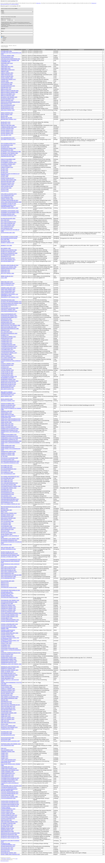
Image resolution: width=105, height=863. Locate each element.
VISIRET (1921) (4, 753)
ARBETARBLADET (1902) (7, 66)
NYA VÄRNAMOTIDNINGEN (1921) (9, 483)
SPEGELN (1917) (5, 582)
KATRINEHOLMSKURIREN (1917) (9, 317)
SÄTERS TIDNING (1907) (7, 656)
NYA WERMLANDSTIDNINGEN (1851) (10, 476)
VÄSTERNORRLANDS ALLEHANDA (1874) (11, 785)
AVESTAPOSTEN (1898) (6, 84)
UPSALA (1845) (4, 724)
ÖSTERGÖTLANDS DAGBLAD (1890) (10, 836)
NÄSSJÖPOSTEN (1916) (6, 491)
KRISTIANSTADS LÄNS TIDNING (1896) (10, 325)
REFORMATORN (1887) (6, 510)
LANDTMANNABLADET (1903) (8, 348)
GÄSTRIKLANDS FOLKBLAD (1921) (9, 200)
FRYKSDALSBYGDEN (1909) (8, 181)
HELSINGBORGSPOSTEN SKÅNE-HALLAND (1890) (9, 239)
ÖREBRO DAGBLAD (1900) (7, 828)
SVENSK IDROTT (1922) (6, 618)
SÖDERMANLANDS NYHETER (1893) (10, 666)
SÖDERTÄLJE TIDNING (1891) (8, 668)
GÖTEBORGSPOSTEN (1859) (8, 214)
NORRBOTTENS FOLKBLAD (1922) (9, 430)
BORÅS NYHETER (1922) (7, 112)
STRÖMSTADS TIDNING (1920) (8, 606)
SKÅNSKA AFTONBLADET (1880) (9, 556)
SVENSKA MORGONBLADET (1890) (9, 633)
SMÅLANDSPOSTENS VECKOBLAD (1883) (11, 575)
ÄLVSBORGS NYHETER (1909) (8, 823)
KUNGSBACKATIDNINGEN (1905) (9, 333)
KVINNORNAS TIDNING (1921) (8, 336)
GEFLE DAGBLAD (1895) (7, 186)
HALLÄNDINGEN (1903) (7, 228)
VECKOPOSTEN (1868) (6, 733)
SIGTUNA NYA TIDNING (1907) (8, 532)
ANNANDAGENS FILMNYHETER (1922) (10, 58)
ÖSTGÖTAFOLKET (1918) (7, 849)
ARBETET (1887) (5, 71)
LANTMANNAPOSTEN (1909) (8, 351)
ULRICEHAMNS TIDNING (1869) (9, 712)
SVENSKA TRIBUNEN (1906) (8, 636)
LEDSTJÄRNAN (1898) (6, 354)
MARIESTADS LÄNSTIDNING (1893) (9, 381)
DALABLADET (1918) (6, 135)
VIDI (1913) (3, 748)
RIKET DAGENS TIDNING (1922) (9, 513)
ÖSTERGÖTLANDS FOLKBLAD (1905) (10, 837)
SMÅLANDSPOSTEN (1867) (7, 573)
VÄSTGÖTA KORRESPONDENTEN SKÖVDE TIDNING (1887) (9, 789)
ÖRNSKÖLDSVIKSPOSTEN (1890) (9, 834)
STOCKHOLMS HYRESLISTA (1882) (9, 597)
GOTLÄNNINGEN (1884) (7, 197)
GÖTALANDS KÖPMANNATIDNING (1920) (11, 202)
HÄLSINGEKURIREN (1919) (7, 261)
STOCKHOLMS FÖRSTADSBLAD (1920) (10, 590)
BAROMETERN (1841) (6, 87)
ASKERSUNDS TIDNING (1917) (8, 79)
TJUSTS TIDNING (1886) (6, 687)
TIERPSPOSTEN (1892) (6, 685)
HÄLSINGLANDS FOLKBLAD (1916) (9, 265)
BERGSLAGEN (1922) (6, 89)
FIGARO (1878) (4, 168)
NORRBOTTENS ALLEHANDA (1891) (10, 428)
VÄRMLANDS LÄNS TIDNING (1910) (10, 770)
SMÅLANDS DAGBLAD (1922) (8, 568)
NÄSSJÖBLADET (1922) (6, 489)
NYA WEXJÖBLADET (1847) (7, 478)
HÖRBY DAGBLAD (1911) (7, 276)
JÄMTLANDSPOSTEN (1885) (7, 292)
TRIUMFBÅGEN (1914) (6, 701)
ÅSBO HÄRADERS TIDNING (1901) (9, 821)
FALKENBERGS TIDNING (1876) (8, 162)
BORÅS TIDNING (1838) (6, 114)
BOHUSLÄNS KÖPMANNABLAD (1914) (10, 102)
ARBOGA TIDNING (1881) (7, 73)
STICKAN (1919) (5, 585)
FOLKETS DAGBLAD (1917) (7, 178)
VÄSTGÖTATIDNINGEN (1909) (8, 798)
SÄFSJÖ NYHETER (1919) (7, 654)
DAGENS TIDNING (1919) (7, 130)
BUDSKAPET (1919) (5, 122)
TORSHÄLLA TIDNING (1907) (8, 690)
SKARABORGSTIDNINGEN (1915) (9, 540)
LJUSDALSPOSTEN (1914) (7, 365)
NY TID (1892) (4, 456)
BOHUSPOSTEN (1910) (6, 103)
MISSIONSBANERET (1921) (7, 394)
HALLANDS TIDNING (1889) (8, 225)
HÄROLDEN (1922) (5, 270)
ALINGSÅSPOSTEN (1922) (7, 57)
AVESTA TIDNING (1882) (7, 82)
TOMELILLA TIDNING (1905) (8, 688)
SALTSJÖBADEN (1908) (6, 526)
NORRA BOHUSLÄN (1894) (7, 414)
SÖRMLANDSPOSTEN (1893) (8, 676)
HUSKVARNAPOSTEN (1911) (8, 258)
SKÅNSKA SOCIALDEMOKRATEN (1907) (11, 559)
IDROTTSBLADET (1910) (7, 281)
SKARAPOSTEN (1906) (6, 544)
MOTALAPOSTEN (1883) (7, 399)
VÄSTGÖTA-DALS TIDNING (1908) (9, 796)
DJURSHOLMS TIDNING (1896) (8, 148)
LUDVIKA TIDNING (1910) (7, 370)
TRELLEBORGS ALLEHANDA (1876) (9, 696)
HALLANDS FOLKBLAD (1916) (8, 221)
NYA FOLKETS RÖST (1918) (7, 459)
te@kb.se (16, 858)
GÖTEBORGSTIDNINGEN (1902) (8, 215)
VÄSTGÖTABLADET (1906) (7, 795)
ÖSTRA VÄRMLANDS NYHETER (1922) (10, 854)
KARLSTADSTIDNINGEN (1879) (8, 314)
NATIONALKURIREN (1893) (7, 403)
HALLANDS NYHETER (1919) (8, 223)
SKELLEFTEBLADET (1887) (7, 547)
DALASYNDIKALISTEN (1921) (8, 143)
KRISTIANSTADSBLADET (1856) (9, 327)
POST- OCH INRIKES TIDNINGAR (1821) (10, 504)
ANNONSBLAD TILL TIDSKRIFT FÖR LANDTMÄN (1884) (10, 61)
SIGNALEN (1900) (5, 531)
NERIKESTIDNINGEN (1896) (7, 406)
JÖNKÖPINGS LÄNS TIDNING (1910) (9, 297)
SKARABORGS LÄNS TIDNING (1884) (10, 538)
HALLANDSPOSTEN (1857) (7, 226)
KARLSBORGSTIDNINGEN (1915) (9, 304)
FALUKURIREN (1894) (6, 165)
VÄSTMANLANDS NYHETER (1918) (9, 806)
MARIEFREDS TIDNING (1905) (8, 379)
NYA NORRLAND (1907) (6, 465)
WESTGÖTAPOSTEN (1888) (7, 737)
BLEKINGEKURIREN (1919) (7, 98)
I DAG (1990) (4, 277)
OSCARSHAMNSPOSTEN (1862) (8, 497)
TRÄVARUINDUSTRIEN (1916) (8, 709)
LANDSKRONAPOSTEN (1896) (8, 344)
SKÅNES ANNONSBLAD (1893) (8, 549)
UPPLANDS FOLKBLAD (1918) (8, 722)
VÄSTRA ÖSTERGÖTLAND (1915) (9, 815)
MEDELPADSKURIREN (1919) (8, 385)
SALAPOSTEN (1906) (6, 522)
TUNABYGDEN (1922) (6, 711)
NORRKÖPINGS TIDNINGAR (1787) (9, 439)
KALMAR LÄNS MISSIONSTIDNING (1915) (11, 301)
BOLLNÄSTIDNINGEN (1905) (8, 105)
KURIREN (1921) (5, 335)
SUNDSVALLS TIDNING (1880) (8, 610)
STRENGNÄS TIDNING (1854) (8, 605)
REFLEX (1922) (4, 508)
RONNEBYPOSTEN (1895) (7, 516)
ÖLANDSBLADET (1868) (7, 826)
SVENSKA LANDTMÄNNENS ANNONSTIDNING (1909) (8, 631)
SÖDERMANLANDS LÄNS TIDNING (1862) (11, 664)
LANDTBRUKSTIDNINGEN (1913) (9, 346)
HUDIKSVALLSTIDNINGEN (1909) (9, 253)
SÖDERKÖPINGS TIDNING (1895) (9, 660)
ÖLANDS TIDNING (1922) (7, 825)
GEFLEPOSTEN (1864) (6, 187)
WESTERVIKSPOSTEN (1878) (8, 735)
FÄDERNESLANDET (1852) (7, 184)
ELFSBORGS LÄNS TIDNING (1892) (9, 153)
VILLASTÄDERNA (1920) (7, 750)
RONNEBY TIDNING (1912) (7, 514)
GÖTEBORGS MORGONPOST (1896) (9, 208)
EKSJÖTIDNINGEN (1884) (7, 150)
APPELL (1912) (4, 64)
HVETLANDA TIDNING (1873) (8, 259)
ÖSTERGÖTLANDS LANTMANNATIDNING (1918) (8, 844)
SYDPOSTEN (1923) (5, 646)
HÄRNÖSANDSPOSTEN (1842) (8, 268)
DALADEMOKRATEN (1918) (7, 137)
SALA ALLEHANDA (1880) (7, 521)
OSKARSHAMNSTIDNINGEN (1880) (9, 500)
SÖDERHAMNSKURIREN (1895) (8, 659)
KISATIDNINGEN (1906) (6, 320)
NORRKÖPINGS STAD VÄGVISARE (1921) (11, 437)
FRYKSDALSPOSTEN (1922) (7, 183)
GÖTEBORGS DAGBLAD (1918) (8, 203)
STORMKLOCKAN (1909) (7, 603)
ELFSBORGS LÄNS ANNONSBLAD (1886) (11, 151)
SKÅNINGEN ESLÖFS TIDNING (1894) (10, 555)
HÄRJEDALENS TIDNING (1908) (8, 266)
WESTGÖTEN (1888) (6, 739)
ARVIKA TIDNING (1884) (7, 77)
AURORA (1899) (5, 81)
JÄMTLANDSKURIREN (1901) (8, 291)
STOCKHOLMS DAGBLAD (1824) (9, 587)
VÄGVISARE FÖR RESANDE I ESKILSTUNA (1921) (8, 762)
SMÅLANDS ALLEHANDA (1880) (9, 566)
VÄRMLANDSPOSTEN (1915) (8, 773)
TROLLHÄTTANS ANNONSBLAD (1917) (10, 704)
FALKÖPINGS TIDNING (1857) (8, 164)
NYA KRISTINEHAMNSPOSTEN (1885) (10, 461)
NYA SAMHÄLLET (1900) (7, 472)
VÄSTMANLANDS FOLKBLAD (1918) (10, 804)
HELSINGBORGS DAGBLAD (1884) (9, 236)
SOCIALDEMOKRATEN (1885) (8, 578)
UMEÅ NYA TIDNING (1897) (7, 717)
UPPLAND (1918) (5, 720)
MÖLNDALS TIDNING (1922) (8, 400)
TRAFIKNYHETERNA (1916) (7, 691)
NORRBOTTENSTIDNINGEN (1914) (9, 436)
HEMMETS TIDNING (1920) (7, 242)
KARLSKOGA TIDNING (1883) (8, 309)
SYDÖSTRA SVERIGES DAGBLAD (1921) (11, 652)
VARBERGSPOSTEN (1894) (7, 729)
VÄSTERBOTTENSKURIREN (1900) (9, 779)
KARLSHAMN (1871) (6, 306)
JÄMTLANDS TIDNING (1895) (8, 289)
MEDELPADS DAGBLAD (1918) (8, 382)
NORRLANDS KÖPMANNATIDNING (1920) (11, 441)
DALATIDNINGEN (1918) (7, 145)
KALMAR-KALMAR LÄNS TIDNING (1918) (11, 303)
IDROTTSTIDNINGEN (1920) (7, 283)
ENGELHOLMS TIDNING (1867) (8, 154)
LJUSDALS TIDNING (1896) (7, 363)
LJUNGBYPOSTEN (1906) (7, 359)
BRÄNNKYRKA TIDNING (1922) (8, 119)
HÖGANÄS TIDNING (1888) (7, 273)
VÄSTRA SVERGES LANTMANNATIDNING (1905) (8, 808)
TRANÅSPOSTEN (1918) (6, 695)
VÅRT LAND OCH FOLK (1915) (8, 759)
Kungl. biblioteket (4, 858)
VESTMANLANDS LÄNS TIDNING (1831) (11, 743)
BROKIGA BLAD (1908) (6, 117)
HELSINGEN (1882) (5, 241)
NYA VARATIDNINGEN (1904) (8, 473)
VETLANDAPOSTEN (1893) (7, 745)
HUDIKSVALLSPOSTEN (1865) (8, 251)
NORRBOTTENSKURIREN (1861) (9, 434)
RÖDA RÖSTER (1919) (6, 519)
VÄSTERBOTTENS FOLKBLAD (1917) (10, 778)
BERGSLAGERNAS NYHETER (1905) (9, 90)
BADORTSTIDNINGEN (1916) (8, 85)
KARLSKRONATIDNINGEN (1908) (9, 311)
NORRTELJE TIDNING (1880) (8, 453)
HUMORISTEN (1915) (6, 256)
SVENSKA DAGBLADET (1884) (8, 625)
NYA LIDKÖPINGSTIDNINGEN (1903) (10, 462)
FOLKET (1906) (4, 176)
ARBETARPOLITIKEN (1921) (8, 69)
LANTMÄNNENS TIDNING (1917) (9, 352)
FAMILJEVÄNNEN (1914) (7, 167)
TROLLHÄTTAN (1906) (6, 703)
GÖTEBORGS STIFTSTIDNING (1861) (10, 210)
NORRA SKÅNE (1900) (6, 422)
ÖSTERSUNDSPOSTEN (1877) (8, 846)
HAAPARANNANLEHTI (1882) (8, 218)
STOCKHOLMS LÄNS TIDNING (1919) (10, 600)
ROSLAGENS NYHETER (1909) (8, 518)
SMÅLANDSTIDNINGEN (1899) (8, 576)
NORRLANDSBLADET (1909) (8, 445)
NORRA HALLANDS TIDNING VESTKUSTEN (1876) (8, 417)
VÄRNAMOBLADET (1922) (7, 775)
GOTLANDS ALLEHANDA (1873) (9, 193)
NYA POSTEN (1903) (6, 470)
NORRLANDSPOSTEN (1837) (8, 447)
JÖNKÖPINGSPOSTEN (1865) (8, 300)
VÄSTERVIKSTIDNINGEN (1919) (9, 787)
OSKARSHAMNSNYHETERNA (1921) (10, 499)
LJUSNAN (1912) (5, 366)
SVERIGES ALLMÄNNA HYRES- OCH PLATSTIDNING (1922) (10, 638)
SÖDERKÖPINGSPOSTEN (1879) (8, 662)
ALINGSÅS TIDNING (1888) (7, 55)
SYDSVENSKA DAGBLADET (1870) (9, 648)
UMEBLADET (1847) (6, 714)
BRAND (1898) (4, 116)
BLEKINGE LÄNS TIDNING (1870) (9, 97)
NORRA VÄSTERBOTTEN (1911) (8, 427)
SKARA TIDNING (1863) (6, 534)
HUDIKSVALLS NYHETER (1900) (9, 250)
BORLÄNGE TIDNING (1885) (8, 110)
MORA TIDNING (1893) (6, 396)
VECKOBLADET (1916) (6, 731)
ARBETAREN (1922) (5, 68)
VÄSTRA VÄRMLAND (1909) (8, 813)
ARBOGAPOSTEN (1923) (7, 74)
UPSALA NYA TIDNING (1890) (8, 725)
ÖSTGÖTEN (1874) (5, 851)
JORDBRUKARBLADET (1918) (8, 287)
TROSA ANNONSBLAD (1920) (8, 708)
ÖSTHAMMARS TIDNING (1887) (8, 852)
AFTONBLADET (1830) (6, 51)
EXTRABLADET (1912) (6, 160)
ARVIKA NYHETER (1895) (7, 76)
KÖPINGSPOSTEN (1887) (7, 338)
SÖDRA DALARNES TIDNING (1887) (9, 670)
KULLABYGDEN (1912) (6, 331)
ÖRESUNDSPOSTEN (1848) (7, 831)
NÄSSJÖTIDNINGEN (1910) (7, 492)
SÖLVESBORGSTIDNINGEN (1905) (9, 675)
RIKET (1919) (4, 511)
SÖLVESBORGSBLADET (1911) (8, 673)
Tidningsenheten (8, 858)
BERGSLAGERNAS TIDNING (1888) (9, 92)
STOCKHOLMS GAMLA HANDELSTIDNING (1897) (7, 592)
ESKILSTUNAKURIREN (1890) (8, 159)
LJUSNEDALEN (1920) (6, 368)
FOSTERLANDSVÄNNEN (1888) (8, 179)
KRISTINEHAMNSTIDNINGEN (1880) (10, 328)
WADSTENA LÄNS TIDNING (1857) (9, 727)
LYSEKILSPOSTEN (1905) (7, 375)
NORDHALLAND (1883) (6, 411)
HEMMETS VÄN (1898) (6, 245)
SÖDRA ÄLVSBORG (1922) (7, 671)
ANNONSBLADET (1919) (7, 63)
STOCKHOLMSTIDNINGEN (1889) (9, 602)
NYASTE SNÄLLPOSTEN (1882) (8, 484)
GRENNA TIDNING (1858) (7, 198)
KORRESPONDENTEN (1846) (8, 323)
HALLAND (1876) (5, 220)
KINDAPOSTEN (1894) (6, 318)
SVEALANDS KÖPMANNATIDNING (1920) (11, 613)
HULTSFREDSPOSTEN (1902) (8, 254)
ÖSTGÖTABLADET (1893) (7, 847)
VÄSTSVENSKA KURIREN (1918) (9, 816)
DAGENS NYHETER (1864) (7, 128)
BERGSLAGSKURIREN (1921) (8, 93)
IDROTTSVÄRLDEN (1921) (7, 285)
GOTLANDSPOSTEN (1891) (7, 195)
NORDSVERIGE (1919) (6, 412)
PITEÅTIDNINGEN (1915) (7, 502)
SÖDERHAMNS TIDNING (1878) (8, 657)
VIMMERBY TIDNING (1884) (8, 751)
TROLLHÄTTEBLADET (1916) (8, 706)
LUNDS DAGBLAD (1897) (7, 371)
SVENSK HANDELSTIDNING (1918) (9, 614)
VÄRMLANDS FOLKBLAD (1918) (9, 768)
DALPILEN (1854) (5, 146)
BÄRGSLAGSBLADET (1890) (8, 125)
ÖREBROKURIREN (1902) (7, 829)
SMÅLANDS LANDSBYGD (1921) (9, 571)
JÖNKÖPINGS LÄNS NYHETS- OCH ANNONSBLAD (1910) (9, 295)
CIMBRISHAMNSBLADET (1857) (9, 127)
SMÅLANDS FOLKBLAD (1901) (8, 570)
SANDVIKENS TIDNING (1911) (8, 527)
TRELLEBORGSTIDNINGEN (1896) (9, 698)
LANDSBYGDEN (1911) (6, 339)
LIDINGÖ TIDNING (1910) (7, 356)
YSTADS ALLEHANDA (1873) (8, 818)
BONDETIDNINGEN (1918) (7, 106)
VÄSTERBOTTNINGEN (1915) (8, 781)
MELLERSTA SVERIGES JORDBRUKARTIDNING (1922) (8, 392)
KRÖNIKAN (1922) (5, 330)
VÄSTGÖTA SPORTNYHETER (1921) (9, 791)
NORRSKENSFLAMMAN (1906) (8, 451)
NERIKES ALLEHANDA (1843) (8, 405)
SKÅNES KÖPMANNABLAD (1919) (9, 553)
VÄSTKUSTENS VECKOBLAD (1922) (10, 801)
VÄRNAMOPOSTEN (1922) (7, 776)
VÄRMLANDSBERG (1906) (7, 771)
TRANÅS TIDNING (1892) (7, 693)
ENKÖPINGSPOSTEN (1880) (7, 156)
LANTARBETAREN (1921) (7, 349)
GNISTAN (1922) (5, 191)
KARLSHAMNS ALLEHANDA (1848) (9, 308)
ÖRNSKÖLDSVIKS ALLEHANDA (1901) (10, 833)
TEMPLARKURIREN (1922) (7, 678)
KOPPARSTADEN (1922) (6, 322)
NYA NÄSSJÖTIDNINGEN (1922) (8, 468)
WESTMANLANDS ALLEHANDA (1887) (10, 741)
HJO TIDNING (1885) (6, 248)
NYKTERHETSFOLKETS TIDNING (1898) (10, 486)
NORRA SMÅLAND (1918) (7, 423)
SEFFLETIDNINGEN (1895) (7, 529)
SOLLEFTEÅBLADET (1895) (7, 581)
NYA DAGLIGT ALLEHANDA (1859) (9, 458)
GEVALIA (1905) (5, 189)
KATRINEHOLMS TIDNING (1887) (9, 315)
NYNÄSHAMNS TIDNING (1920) (8, 487)
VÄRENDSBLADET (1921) (7, 766)
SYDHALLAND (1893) (6, 643)
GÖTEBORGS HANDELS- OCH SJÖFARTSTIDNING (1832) (8, 206)
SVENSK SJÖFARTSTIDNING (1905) (9, 621)
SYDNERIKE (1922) (5, 645)
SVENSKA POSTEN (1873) (7, 634)
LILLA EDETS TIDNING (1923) (8, 357)
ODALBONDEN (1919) (6, 495)
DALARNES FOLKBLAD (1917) (8, 139)
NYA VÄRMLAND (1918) (7, 479)
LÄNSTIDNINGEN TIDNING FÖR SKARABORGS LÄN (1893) (9, 377)
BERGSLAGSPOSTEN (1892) (7, 95)
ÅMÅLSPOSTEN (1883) (6, 820)
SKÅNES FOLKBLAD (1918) (7, 552)
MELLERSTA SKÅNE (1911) (7, 389)
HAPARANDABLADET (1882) (8, 232)
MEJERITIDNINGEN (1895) (7, 387)
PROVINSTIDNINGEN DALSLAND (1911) (11, 506)
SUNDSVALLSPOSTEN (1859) (8, 611)
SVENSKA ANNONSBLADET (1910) (9, 624)
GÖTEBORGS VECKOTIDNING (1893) (10, 212)
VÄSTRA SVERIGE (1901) (7, 810)
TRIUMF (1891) (4, 700)
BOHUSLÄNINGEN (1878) (7, 100)
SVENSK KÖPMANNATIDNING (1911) (10, 619)
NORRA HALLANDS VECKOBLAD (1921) (11, 418)
